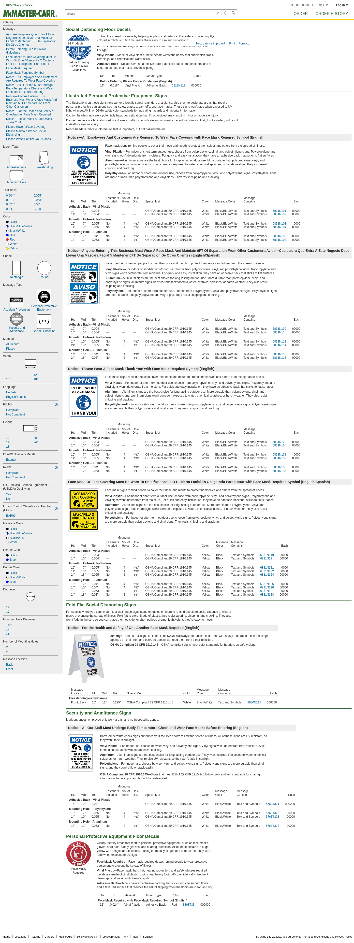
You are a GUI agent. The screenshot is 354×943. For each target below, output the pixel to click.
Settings (148, 936)
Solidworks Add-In (87, 936)
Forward (244, 43)
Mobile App (65, 936)
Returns (35, 936)
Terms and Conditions (316, 936)
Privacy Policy (343, 936)
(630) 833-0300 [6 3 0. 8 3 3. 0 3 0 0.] (299, 5)
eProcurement (111, 936)
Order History (331, 14)
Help (136, 936)
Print (232, 43)
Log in (342, 5)
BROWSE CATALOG (19, 4)
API (126, 936)
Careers (49, 936)
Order (301, 14)
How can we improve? (210, 43)
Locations (20, 936)
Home (6, 936)
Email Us (322, 5)
